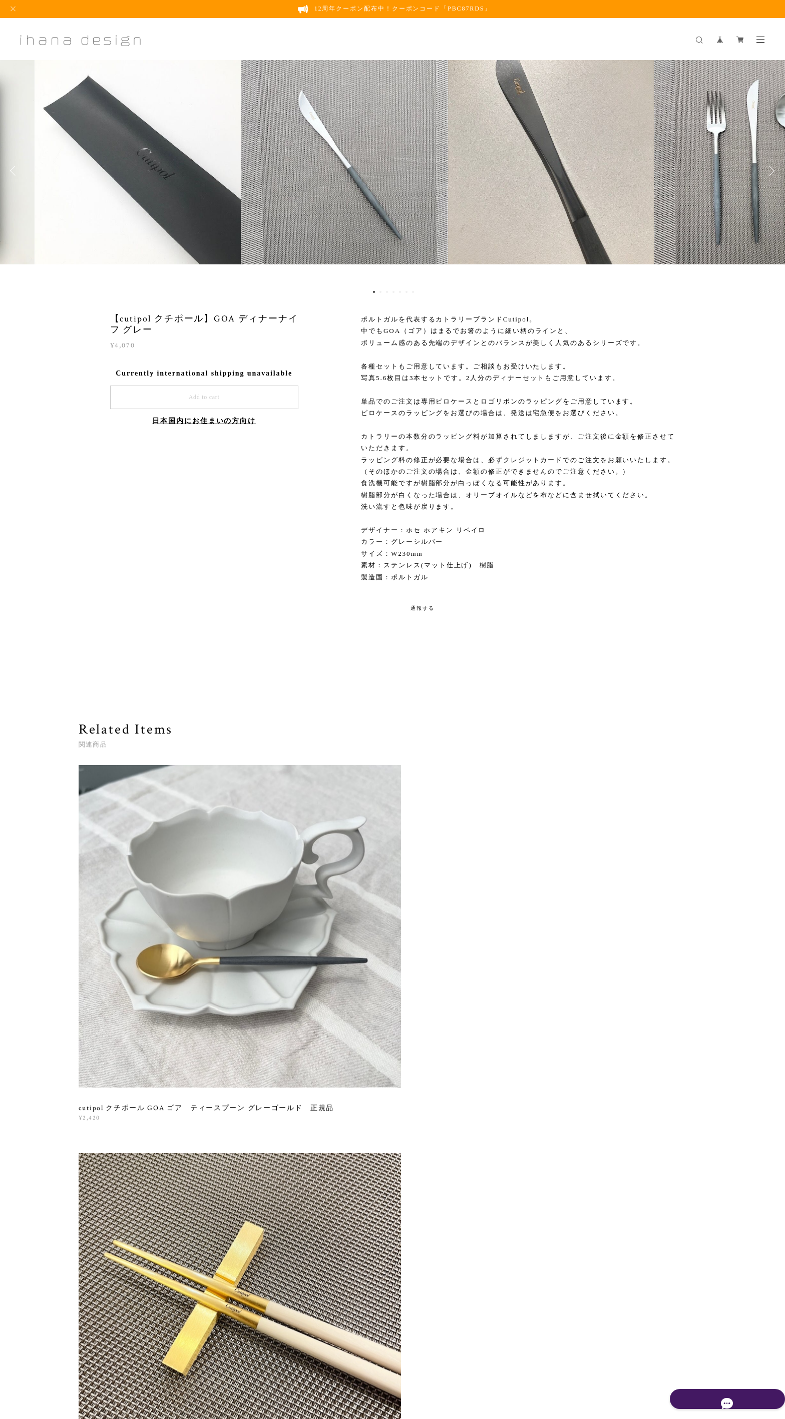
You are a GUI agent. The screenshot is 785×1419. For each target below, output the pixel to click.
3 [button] (387, 292)
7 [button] (413, 292)
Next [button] (770, 171)
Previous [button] (15, 171)
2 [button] (380, 292)
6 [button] (407, 292)
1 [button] (374, 292)
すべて (110, 1071)
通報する (423, 608)
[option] (392, 170)
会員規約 (332, 1356)
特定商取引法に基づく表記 (281, 1356)
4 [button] (393, 292)
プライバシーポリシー (205, 1356)
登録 (609, 1215)
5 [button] (400, 292)
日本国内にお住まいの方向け (204, 421)
